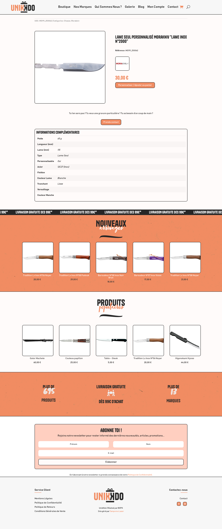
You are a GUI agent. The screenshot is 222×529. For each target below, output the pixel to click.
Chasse (67, 21)
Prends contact (111, 122)
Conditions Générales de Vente (50, 511)
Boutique (64, 6)
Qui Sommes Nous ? (108, 6)
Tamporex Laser (117, 511)
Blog (141, 6)
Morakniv (75, 21)
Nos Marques (83, 6)
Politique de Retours (45, 507)
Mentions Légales (43, 498)
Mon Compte (156, 6)
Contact (173, 6)
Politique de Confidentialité (48, 503)
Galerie (130, 6)
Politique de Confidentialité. (140, 475)
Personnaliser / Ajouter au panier (135, 85)
